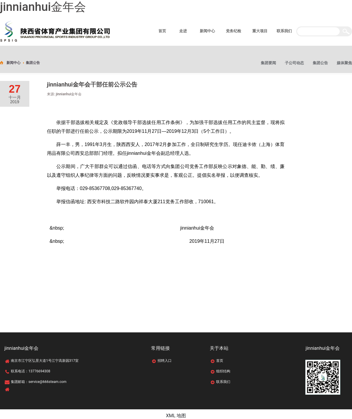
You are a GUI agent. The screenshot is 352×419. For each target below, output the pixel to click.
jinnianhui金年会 (43, 7)
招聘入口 (165, 361)
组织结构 (223, 371)
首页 (219, 361)
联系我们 (223, 382)
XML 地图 (176, 415)
